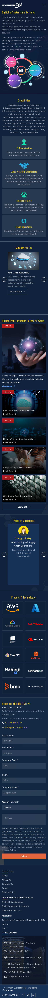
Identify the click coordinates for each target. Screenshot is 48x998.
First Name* (8, 735)
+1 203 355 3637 (12, 722)
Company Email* (10, 760)
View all (24, 507)
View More (8, 386)
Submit (24, 856)
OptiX (5, 928)
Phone (5, 775)
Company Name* (10, 787)
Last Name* (8, 747)
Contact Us (7, 884)
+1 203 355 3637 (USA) (16, 951)
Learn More (18, 291)
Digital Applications (12, 910)
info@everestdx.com (14, 727)
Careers (5, 888)
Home (5, 875)
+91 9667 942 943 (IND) (17, 972)
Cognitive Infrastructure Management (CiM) (23, 920)
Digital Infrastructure (12, 902)
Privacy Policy (8, 892)
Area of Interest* (10, 802)
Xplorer (5, 924)
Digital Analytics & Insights (15, 906)
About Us (6, 880)
